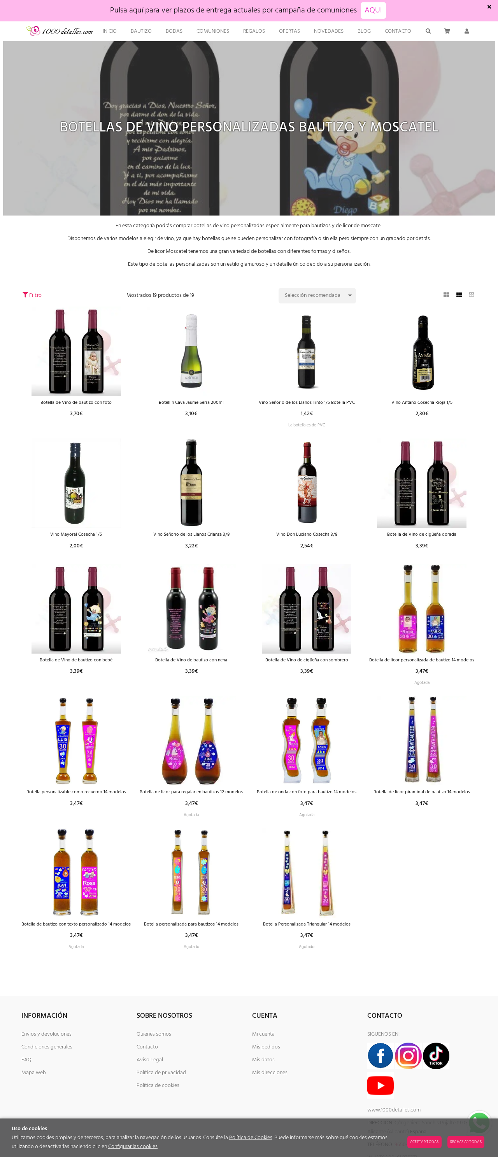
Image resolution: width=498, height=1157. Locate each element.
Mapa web (33, 1114)
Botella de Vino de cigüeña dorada (422, 544)
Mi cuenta (263, 1075)
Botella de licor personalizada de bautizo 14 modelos (422, 675)
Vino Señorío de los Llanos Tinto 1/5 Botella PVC (306, 406)
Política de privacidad (161, 1114)
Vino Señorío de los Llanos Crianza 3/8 (191, 544)
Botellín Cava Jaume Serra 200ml (191, 402)
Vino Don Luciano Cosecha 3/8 (307, 544)
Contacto (147, 1088)
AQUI (373, 10)
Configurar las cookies (133, 1146)
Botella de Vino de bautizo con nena (191, 672)
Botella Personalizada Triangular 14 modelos (307, 956)
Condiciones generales (46, 1088)
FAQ (26, 1101)
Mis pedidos (266, 1088)
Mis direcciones (270, 1114)
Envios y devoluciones (46, 1075)
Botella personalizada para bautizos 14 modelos (191, 956)
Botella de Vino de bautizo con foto (76, 402)
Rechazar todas (466, 1142)
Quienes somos (154, 1075)
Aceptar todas (424, 1142)
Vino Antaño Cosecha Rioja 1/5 (422, 402)
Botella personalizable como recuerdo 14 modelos (76, 817)
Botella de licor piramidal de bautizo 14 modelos (421, 817)
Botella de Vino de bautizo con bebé (76, 672)
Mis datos (263, 1101)
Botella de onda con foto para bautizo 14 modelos (307, 817)
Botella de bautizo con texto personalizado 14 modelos (76, 959)
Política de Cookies (250, 1137)
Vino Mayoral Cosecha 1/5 (76, 544)
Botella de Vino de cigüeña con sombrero (306, 672)
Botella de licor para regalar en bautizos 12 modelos (191, 817)
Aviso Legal (150, 1101)
